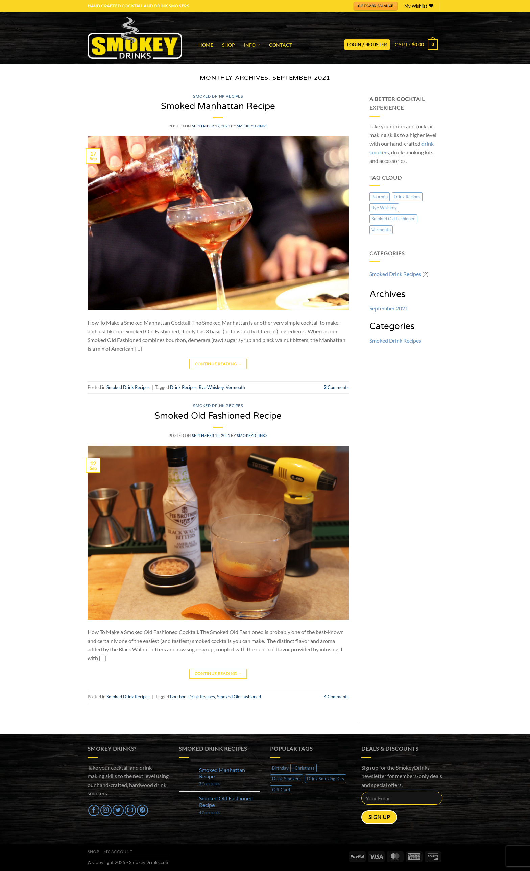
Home (205, 45)
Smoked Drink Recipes (218, 96)
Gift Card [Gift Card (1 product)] (281, 789)
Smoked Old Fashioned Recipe (218, 415)
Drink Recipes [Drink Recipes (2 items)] (407, 196)
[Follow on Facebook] (93, 810)
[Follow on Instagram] (106, 810)
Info (252, 45)
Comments (336, 387)
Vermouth (235, 387)
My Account (117, 851)
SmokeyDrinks (252, 126)
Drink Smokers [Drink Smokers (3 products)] (286, 778)
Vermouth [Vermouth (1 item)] (381, 229)
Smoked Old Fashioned (239, 696)
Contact (280, 45)
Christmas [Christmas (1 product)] (305, 768)
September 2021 (388, 308)
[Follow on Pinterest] (142, 810)
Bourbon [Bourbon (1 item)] (379, 196)
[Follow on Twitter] (118, 810)
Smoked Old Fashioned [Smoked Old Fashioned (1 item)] (393, 218)
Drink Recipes (183, 387)
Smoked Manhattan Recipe (218, 106)
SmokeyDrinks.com (149, 862)
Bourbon (178, 696)
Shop (228, 45)
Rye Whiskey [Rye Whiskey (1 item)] (384, 207)
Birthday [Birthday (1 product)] (280, 768)
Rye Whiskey (211, 387)
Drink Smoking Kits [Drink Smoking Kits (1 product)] (325, 778)
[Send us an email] (130, 810)
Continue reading (218, 363)
